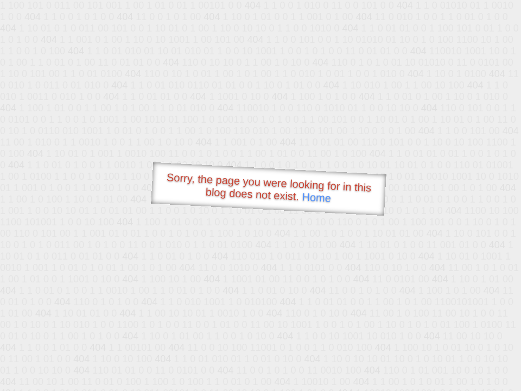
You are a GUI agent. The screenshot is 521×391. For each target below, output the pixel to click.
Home (316, 197)
